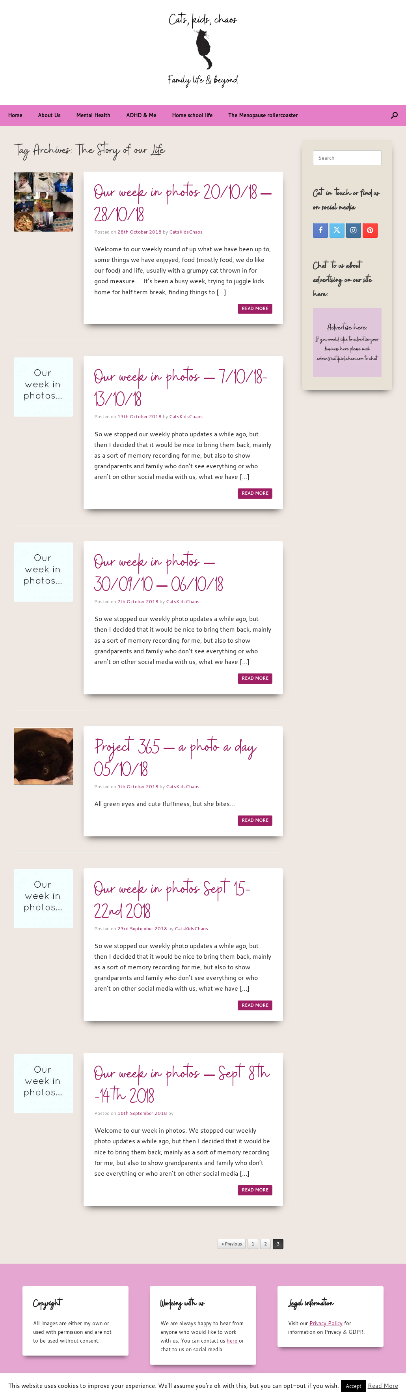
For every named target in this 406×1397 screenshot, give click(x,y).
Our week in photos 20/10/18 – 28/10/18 (183, 204)
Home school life (192, 115)
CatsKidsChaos (186, 231)
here (233, 1340)
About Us (49, 115)
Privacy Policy (326, 1323)
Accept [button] (353, 1386)
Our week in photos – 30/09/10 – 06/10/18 (158, 574)
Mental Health (93, 115)
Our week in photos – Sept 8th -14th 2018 (182, 1085)
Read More (383, 1386)
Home (15, 115)
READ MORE (255, 308)
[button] (394, 115)
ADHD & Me (141, 115)
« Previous (232, 1244)
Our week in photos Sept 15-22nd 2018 (172, 901)
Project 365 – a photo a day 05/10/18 (175, 759)
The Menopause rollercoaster (263, 115)
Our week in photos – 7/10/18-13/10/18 (181, 389)
